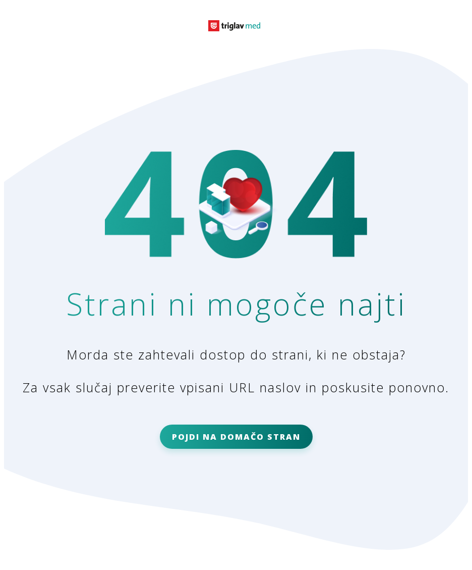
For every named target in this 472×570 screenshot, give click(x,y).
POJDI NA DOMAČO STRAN (236, 436)
